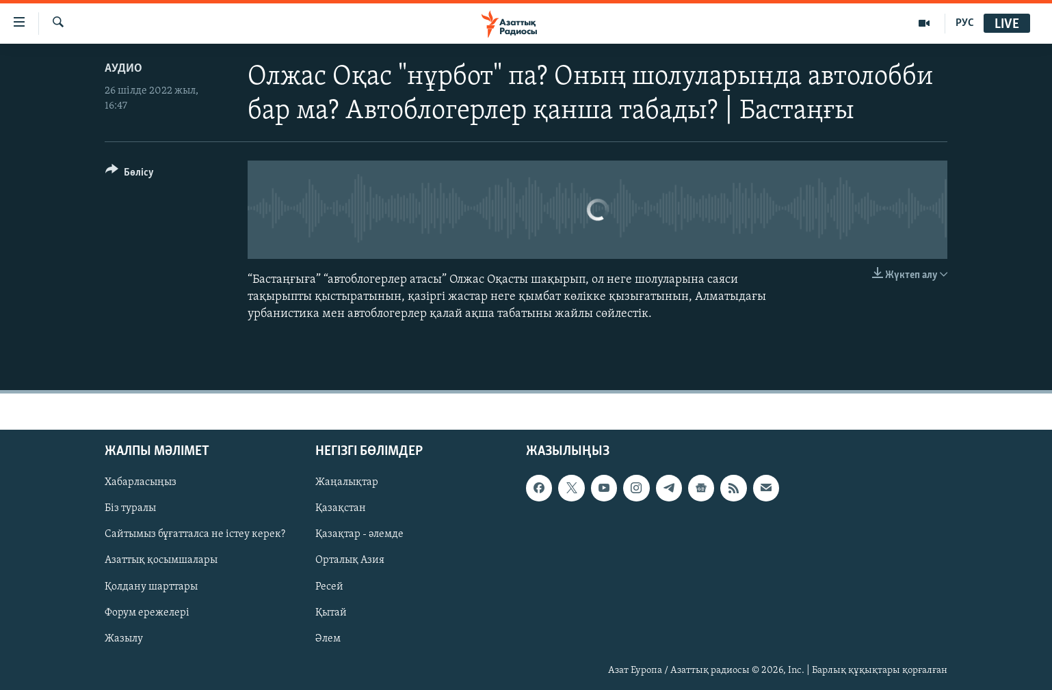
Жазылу (124, 638)
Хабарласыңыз (140, 483)
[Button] (129, 175)
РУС (965, 23)
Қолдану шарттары (151, 586)
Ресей (329, 586)
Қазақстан (340, 508)
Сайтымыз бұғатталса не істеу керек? (195, 534)
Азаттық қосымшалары (161, 560)
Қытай (331, 612)
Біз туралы (130, 508)
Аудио (123, 68)
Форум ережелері (147, 612)
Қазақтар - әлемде (359, 534)
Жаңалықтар (346, 483)
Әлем (328, 638)
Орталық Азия (349, 560)
